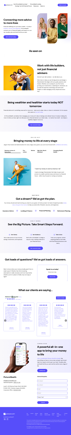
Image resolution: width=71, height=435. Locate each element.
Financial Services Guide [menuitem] (47, 414)
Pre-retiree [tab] (25, 151)
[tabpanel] (35, 172)
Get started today (11, 37)
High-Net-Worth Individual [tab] (41, 151)
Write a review (61, 298)
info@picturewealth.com (10, 380)
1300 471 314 (16, 382)
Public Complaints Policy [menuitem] (59, 415)
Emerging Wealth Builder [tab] (58, 151)
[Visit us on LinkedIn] (5, 419)
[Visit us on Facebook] (7, 419)
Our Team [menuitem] (28, 414)
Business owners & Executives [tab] (10, 151)
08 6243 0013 (17, 390)
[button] (5, 320)
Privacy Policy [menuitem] (53, 414)
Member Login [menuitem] (36, 414)
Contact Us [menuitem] (65, 414)
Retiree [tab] (33, 150)
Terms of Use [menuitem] (41, 414)
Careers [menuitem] (32, 413)
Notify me (42, 370)
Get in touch (62, 5)
